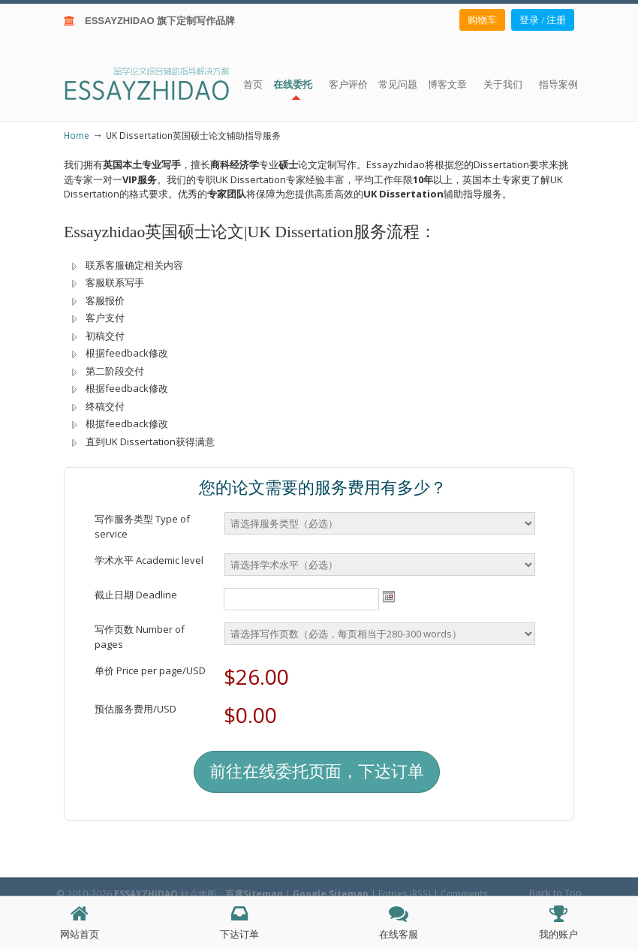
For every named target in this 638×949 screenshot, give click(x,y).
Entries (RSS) (404, 893)
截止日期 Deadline (136, 594)
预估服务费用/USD (135, 709)
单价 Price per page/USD (150, 670)
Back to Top (555, 892)
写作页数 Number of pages (140, 636)
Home (76, 135)
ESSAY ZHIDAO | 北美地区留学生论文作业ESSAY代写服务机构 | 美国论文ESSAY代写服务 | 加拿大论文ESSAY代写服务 (160, 83)
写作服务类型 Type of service (142, 526)
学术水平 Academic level (149, 560)
